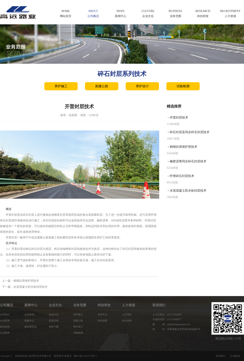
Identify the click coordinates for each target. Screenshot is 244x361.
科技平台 (102, 314)
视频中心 (29, 320)
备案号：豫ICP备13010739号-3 (80, 356)
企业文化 (55, 305)
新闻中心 (30, 305)
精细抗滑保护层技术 (26, 280)
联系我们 (220, 356)
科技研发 (104, 305)
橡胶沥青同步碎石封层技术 (188, 161)
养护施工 (61, 86)
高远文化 (54, 314)
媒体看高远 (30, 326)
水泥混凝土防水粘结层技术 (30, 286)
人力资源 (128, 305)
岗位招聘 (127, 320)
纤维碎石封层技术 (182, 176)
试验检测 (183, 86)
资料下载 (54, 326)
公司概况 (6, 305)
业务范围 (79, 305)
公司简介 (5, 314)
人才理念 (127, 314)
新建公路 (101, 86)
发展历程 (54, 320)
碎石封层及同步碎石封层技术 (189, 132)
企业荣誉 (5, 320)
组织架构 (5, 326)
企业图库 (5, 332)
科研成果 (102, 320)
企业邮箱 (235, 356)
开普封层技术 (179, 117)
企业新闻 (29, 314)
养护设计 (142, 86)
